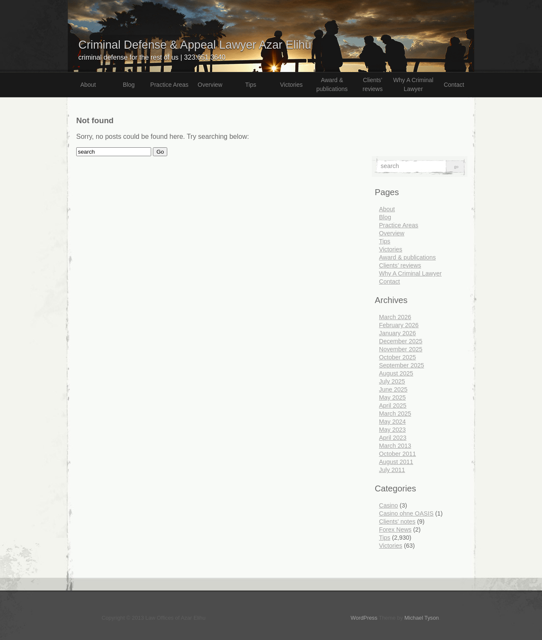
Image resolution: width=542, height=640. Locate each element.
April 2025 (392, 405)
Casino (388, 505)
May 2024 (392, 421)
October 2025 (397, 357)
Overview (210, 84)
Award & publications (332, 84)
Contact (454, 84)
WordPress (364, 618)
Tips (250, 84)
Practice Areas (169, 84)
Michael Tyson (421, 618)
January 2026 (397, 333)
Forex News (395, 529)
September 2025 (401, 365)
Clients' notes (397, 521)
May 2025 (392, 397)
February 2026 (399, 325)
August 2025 (396, 373)
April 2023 (392, 437)
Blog (129, 84)
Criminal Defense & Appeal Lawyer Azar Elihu (194, 44)
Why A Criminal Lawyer (413, 84)
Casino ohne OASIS (406, 513)
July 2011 (392, 469)
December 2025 (400, 341)
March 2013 (395, 445)
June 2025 (393, 389)
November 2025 (400, 349)
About (88, 84)
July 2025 (392, 381)
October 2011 (397, 453)
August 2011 (396, 461)
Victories (291, 84)
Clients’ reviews (372, 84)
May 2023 (392, 429)
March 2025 (395, 413)
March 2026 (395, 317)
